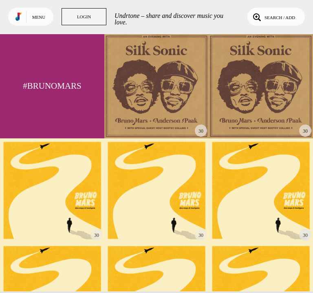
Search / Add (273, 17)
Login (84, 16)
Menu (38, 17)
